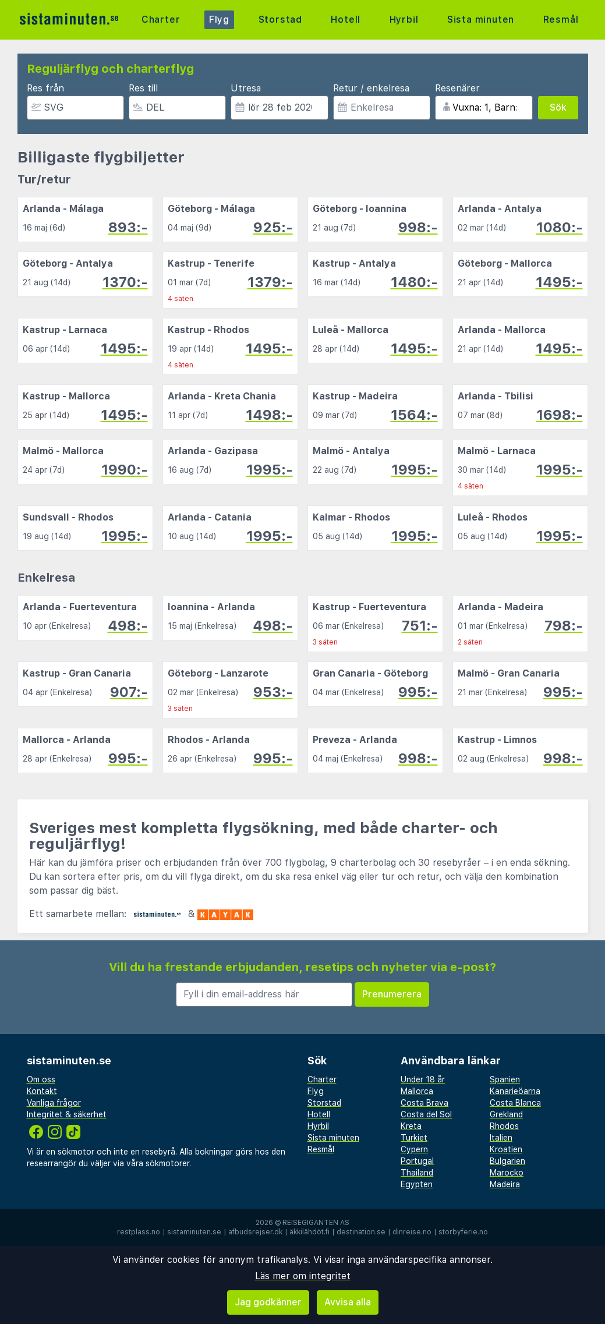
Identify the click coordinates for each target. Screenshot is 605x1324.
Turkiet (414, 1137)
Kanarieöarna (515, 1091)
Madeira (505, 1184)
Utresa (246, 88)
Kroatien (506, 1149)
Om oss (41, 1079)
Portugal (417, 1161)
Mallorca (417, 1091)
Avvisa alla (347, 1302)
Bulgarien (507, 1161)
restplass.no (138, 1232)
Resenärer (457, 88)
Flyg (219, 19)
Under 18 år (423, 1079)
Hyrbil (404, 19)
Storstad (280, 19)
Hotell (345, 19)
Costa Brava (424, 1102)
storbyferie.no (463, 1232)
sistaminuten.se (194, 1232)
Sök (558, 107)
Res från (45, 88)
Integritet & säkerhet (67, 1114)
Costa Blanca (515, 1102)
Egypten (417, 1184)
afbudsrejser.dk (255, 1232)
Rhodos (504, 1126)
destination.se (361, 1232)
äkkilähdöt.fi (309, 1232)
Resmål (561, 19)
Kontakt (42, 1091)
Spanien (505, 1079)
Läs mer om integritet (303, 1275)
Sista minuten (480, 19)
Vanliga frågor (54, 1102)
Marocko (506, 1172)
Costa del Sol (426, 1114)
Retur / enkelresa (371, 88)
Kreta (411, 1126)
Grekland (506, 1114)
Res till (143, 88)
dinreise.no (411, 1232)
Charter (161, 19)
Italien (501, 1137)
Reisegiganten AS (315, 1223)
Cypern (414, 1149)
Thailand (417, 1172)
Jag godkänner (268, 1302)
